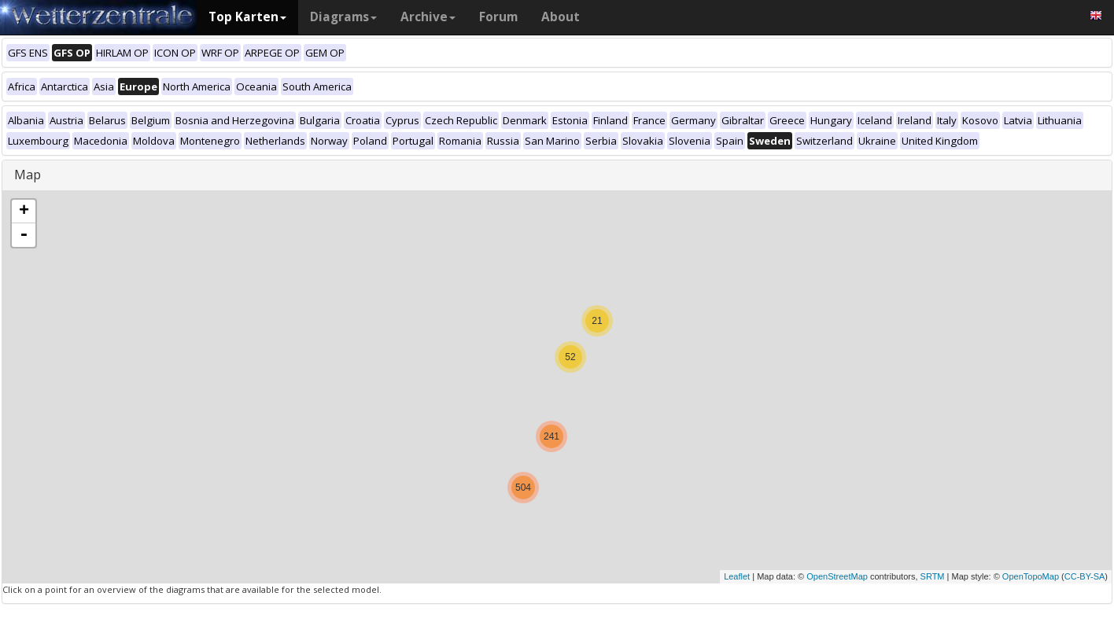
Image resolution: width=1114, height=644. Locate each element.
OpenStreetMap (837, 576)
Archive (428, 17)
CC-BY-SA (1084, 576)
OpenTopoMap (1030, 576)
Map (27, 174)
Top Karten (247, 17)
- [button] (23, 235)
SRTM (932, 576)
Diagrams (343, 17)
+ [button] (24, 211)
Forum (498, 17)
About (560, 17)
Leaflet (737, 576)
